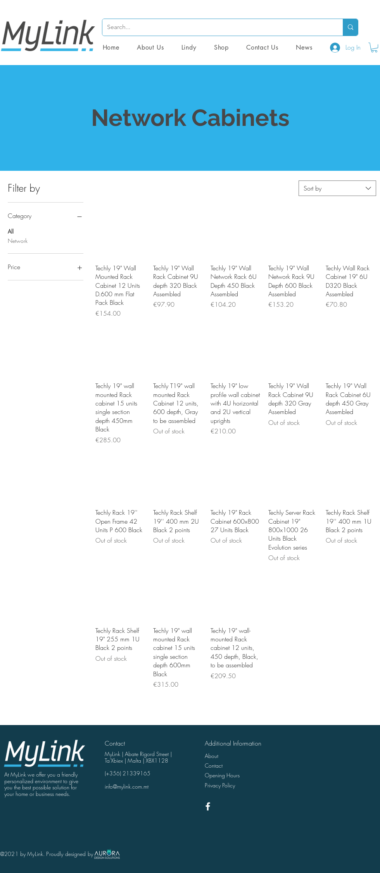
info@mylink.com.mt (127, 786)
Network (18, 240)
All (11, 231)
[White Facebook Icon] (207, 806)
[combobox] (337, 188)
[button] (221, 47)
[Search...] (216, 27)
